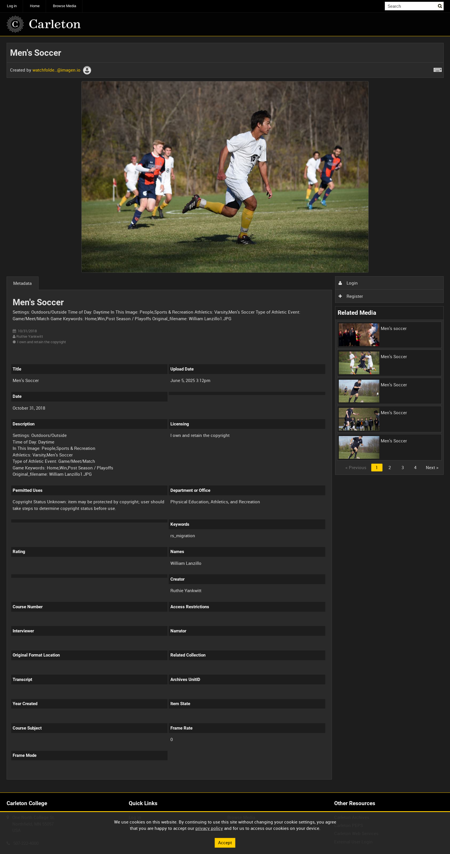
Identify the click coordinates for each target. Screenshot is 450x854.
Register (351, 296)
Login (348, 283)
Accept (225, 842)
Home (35, 5)
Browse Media (64, 5)
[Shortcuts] (438, 69)
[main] (225, 414)
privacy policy (209, 828)
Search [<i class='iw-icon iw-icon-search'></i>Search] (440, 5)
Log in (12, 5)
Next (432, 467)
